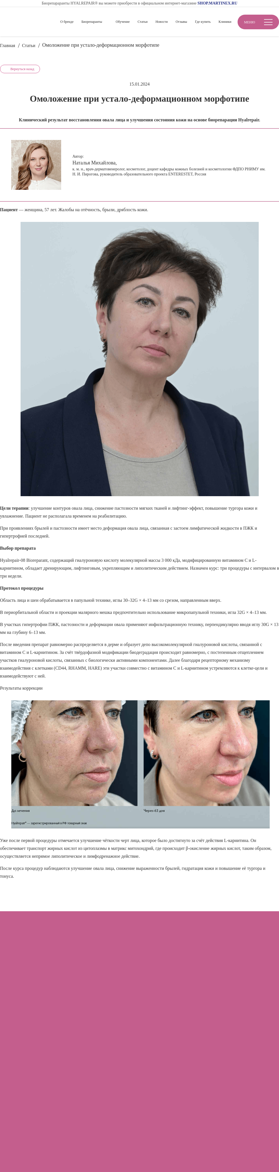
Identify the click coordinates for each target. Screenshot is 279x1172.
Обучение (123, 22)
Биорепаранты (91, 22)
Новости (162, 22)
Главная (7, 45)
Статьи (142, 22)
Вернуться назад (22, 69)
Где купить (203, 22)
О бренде (67, 22)
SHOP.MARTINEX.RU (217, 3)
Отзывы (181, 22)
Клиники (224, 22)
